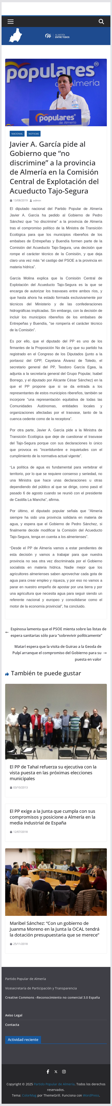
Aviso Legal (13, 1015)
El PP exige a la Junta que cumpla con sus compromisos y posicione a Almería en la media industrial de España (52, 817)
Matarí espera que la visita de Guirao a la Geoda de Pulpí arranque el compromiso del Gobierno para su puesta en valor (59, 653)
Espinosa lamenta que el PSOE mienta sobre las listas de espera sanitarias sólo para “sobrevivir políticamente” (55, 632)
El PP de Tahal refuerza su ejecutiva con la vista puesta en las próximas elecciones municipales (53, 773)
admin (37, 200)
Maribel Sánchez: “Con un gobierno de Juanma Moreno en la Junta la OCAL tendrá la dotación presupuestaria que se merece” (54, 929)
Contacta (12, 1025)
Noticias (34, 133)
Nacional (17, 133)
